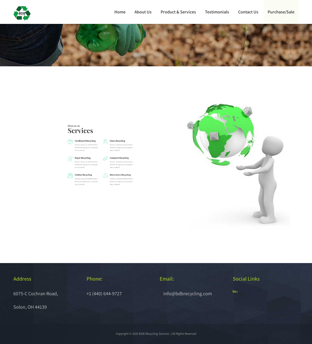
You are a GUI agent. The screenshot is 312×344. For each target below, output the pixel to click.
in (236, 291)
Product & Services (178, 12)
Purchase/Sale (281, 12)
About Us (143, 12)
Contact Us (248, 12)
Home (120, 12)
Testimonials (217, 12)
